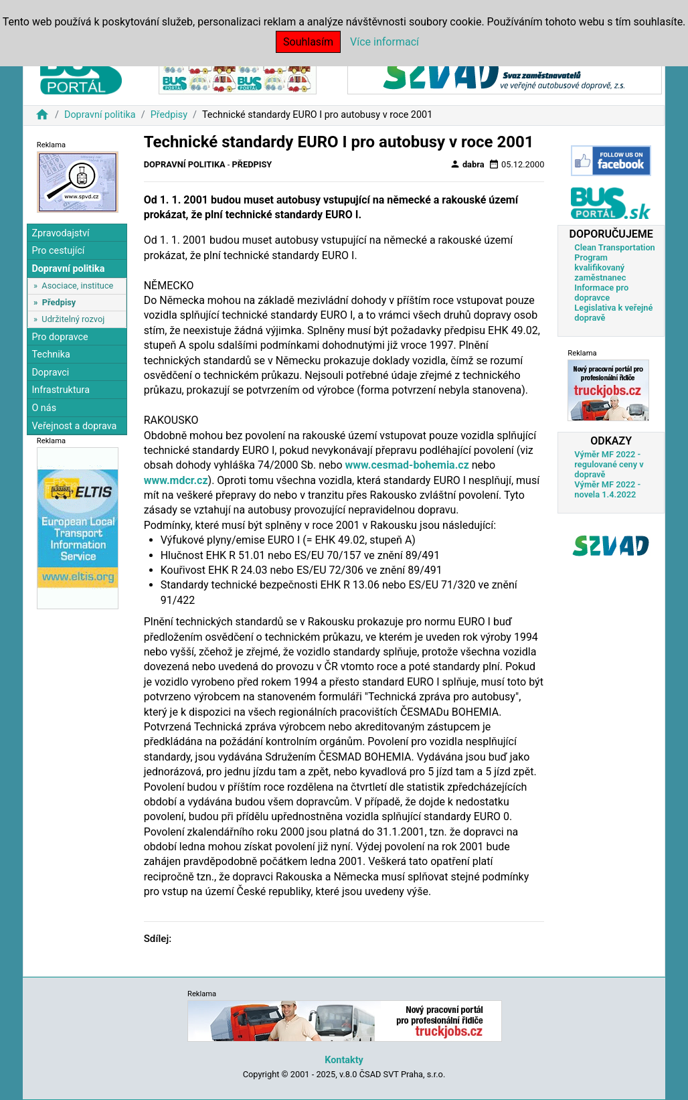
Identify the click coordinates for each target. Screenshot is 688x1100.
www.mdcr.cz (176, 480)
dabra (467, 164)
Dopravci (50, 372)
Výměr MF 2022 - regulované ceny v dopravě (608, 464)
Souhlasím (308, 41)
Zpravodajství (60, 233)
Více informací (384, 41)
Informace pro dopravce (601, 293)
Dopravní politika (100, 115)
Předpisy (169, 115)
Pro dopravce (59, 337)
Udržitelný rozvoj (72, 319)
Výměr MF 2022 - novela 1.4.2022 (607, 489)
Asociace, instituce (77, 286)
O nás (43, 408)
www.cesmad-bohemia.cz (407, 465)
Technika (50, 354)
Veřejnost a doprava (73, 426)
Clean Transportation (614, 247)
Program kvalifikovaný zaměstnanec (600, 267)
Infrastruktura (60, 390)
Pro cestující (57, 250)
